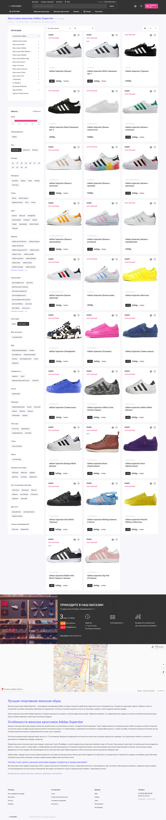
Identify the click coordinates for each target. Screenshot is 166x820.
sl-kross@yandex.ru (116, 623)
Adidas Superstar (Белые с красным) (136, 184)
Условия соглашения (58, 800)
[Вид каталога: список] (150, 28)
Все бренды (99, 807)
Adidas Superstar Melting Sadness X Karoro (102, 520)
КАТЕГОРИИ (15, 11)
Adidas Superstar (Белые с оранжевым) (60, 240)
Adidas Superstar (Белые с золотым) (60, 184)
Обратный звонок (143, 796)
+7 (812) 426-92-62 (106, 2)
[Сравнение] (135, 6)
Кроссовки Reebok (26, 55)
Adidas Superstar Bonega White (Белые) (62, 464)
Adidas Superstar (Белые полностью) (98, 128)
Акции (87, 11)
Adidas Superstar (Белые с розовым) (98, 240)
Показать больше (19, 270)
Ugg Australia (26, 90)
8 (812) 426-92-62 (75, 636)
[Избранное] (141, 6)
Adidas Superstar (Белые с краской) (98, 184)
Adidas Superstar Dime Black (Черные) (61, 520)
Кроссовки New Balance (26, 51)
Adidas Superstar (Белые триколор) (60, 296)
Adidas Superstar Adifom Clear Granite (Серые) (100, 408)
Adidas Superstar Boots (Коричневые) (97, 464)
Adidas (97, 797)
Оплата (10, 800)
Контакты (59, 2)
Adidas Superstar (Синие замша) (139, 351)
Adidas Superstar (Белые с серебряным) (136, 240)
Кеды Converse (26, 65)
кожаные (38, 774)
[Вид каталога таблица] (155, 28)
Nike (96, 794)
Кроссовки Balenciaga (26, 58)
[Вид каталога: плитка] (144, 28)
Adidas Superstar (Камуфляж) (62, 351)
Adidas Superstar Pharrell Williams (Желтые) (136, 520)
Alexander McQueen (20, 86)
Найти (112, 6)
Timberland (26, 79)
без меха (30, 774)
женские (11, 774)
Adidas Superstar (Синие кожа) (62, 407)
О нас (53, 794)
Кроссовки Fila (26, 76)
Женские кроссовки (61, 11)
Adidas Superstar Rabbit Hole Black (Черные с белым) (61, 576)
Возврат (11, 804)
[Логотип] (12, 817)
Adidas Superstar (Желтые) (137, 295)
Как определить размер (16, 794)
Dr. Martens (26, 83)
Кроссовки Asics (26, 62)
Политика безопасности (59, 797)
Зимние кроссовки (26, 41)
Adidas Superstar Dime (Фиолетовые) (135, 464)
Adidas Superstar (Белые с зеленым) (136, 128)
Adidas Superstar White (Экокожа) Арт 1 (102, 72)
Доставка (35, 2)
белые (17, 774)
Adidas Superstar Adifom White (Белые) (138, 408)
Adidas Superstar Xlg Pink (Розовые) (98, 576)
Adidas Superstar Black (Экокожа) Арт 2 (63, 128)
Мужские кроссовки (41, 11)
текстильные (57, 774)
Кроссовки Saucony (26, 69)
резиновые (47, 774)
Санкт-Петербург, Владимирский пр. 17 (77, 609)
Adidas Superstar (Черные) (137, 71)
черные (23, 774)
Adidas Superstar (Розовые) (99, 351)
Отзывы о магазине (47, 2)
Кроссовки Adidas (26, 48)
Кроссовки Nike (26, 44)
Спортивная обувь (26, 36)
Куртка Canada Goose (20, 93)
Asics (96, 800)
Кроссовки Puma (26, 72)
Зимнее (76, 11)
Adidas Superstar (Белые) (60, 71)
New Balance (99, 804)
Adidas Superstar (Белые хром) (100, 295)
